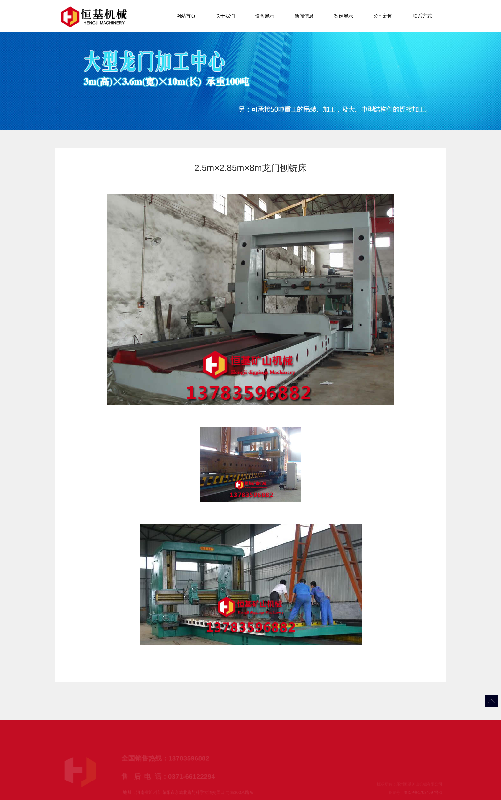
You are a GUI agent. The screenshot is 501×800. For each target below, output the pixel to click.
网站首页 (186, 16)
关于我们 (225, 16)
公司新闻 (383, 16)
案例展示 (343, 16)
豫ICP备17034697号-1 (423, 794)
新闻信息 (304, 16)
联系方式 (422, 16)
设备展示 (264, 16)
